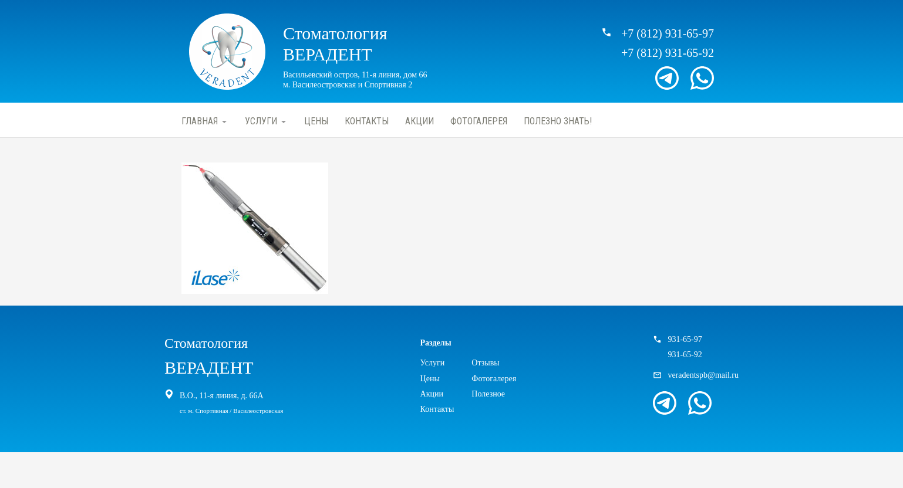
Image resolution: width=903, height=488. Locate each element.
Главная (199, 121)
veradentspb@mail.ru (703, 375)
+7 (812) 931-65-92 (667, 52)
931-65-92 (685, 354)
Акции (419, 121)
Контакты (367, 121)
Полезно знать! (558, 121)
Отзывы (485, 362)
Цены (316, 121)
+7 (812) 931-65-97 (667, 33)
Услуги (261, 121)
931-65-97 (685, 339)
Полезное (488, 393)
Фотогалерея (478, 121)
